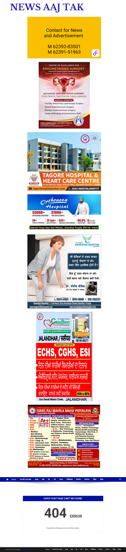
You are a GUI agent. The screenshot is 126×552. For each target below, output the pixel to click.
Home (14, 479)
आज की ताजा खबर (25, 479)
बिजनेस (78, 479)
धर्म (55, 479)
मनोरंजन (86, 479)
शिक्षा (101, 479)
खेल (43, 479)
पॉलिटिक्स (69, 479)
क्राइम (36, 479)
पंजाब (61, 479)
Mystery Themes (26, 549)
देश (49, 479)
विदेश (94, 479)
